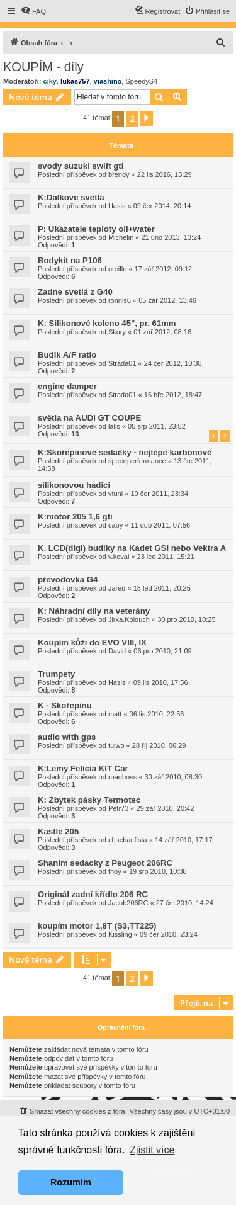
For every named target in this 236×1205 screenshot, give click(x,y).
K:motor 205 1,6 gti (75, 516)
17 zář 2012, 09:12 (164, 269)
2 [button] (132, 118)
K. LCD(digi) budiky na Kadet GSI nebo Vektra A (132, 548)
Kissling (120, 934)
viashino (108, 81)
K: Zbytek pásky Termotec (89, 800)
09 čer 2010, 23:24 (169, 934)
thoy (114, 871)
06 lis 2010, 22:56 (157, 714)
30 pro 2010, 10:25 (186, 619)
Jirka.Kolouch (129, 619)
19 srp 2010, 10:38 (158, 871)
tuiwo (116, 745)
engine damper (67, 386)
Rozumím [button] (70, 1182)
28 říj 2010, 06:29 (159, 745)
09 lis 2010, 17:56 (160, 682)
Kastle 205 (58, 831)
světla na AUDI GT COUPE (89, 417)
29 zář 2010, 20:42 (165, 808)
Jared (117, 588)
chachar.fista (127, 840)
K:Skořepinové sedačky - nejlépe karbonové (124, 452)
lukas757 (74, 81)
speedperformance (137, 461)
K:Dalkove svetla (71, 197)
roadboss (122, 777)
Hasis (117, 206)
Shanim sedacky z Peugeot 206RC (105, 863)
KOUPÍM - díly (43, 67)
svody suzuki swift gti (80, 166)
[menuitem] (33, 11)
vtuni (115, 493)
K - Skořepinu (65, 705)
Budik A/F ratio (67, 354)
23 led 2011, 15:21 (165, 556)
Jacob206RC (128, 903)
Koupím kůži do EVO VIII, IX (92, 642)
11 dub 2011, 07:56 (160, 525)
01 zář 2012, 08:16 (162, 332)
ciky (50, 81)
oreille (117, 269)
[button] (146, 118)
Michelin (120, 237)
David (117, 651)
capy (115, 525)
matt (114, 714)
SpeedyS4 (141, 81)
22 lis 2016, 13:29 (164, 174)
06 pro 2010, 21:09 (162, 651)
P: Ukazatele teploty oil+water (96, 229)
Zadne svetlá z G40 (75, 292)
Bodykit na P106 (70, 260)
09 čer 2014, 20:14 (162, 206)
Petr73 (118, 808)
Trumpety (56, 674)
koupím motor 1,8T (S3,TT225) (97, 926)
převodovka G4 (68, 579)
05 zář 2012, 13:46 (167, 300)
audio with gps (67, 737)
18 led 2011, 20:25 (162, 588)
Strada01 (122, 363)
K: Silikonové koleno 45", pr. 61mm (107, 323)
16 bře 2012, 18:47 (173, 395)
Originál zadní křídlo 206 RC (93, 894)
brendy (119, 174)
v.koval (118, 556)
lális (114, 426)
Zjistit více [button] (152, 1150)
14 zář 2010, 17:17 (184, 840)
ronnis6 (119, 300)
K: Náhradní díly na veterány (94, 611)
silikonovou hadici (74, 485)
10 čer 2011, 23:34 (159, 493)
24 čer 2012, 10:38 (173, 363)
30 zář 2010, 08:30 (173, 777)
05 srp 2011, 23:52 (157, 426)
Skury (117, 332)
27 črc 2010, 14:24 (184, 903)
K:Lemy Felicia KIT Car (83, 768)
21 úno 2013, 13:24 (171, 237)
